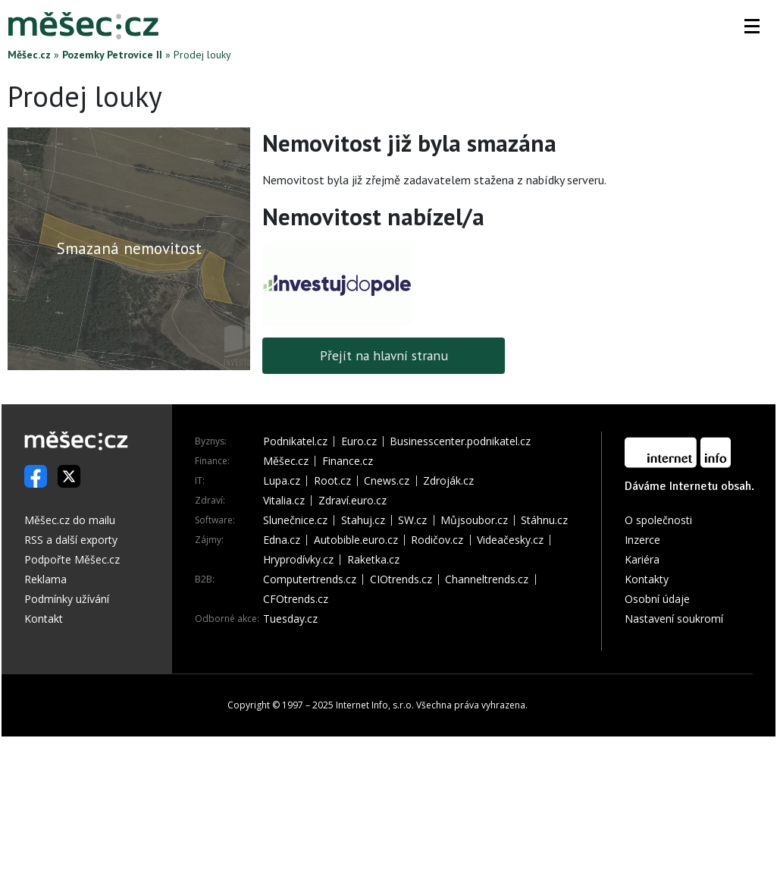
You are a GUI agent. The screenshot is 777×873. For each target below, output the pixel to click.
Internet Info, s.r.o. (375, 705)
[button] (752, 25)
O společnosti (658, 520)
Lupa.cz (281, 481)
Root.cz (332, 481)
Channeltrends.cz (486, 579)
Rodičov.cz (437, 540)
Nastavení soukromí (674, 618)
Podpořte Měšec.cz (72, 559)
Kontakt (43, 618)
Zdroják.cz (448, 481)
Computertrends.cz (309, 579)
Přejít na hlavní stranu (384, 355)
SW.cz (412, 520)
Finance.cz (347, 461)
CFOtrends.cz (295, 599)
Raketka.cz (373, 559)
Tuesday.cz (290, 619)
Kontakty (647, 579)
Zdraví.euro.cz (352, 500)
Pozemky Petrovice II (112, 54)
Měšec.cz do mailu (69, 520)
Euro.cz (359, 441)
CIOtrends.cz (401, 579)
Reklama (45, 579)
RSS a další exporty (70, 539)
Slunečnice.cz (295, 520)
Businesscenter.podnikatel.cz (460, 441)
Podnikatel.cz (295, 441)
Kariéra (642, 559)
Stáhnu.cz (544, 520)
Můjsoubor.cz (474, 520)
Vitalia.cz (284, 500)
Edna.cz (281, 540)
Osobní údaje (657, 599)
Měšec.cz (29, 54)
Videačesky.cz (510, 540)
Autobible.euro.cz (356, 540)
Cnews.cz (386, 481)
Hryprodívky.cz (298, 559)
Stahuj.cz (363, 520)
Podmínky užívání (66, 599)
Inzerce (642, 539)
